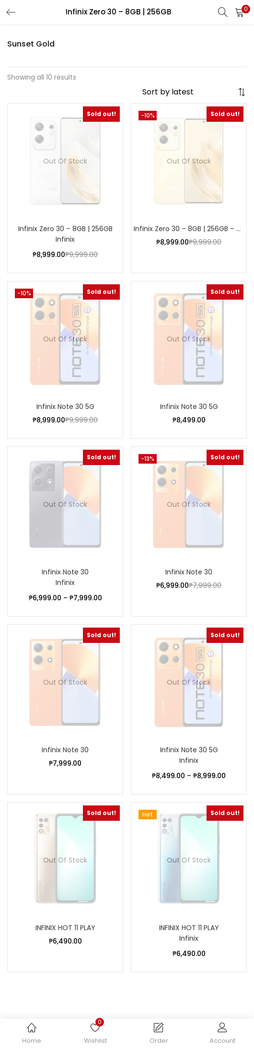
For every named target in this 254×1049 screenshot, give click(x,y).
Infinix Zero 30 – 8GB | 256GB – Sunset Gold (189, 228)
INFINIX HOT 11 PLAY (65, 927)
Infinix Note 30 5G (65, 406)
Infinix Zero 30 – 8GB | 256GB (65, 228)
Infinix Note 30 (65, 572)
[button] (239, 12)
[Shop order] (188, 92)
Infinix (65, 239)
